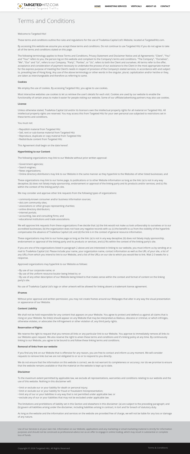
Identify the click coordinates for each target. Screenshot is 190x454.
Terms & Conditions (158, 447)
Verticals (136, 6)
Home (97, 6)
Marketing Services (116, 6)
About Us (151, 6)
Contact (165, 6)
